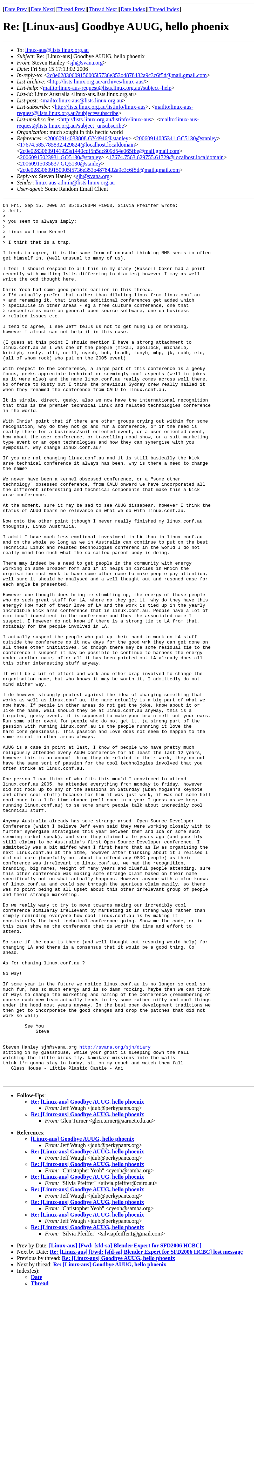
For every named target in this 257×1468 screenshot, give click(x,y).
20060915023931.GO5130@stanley (60, 157)
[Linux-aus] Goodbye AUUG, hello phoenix (82, 1315)
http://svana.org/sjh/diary (114, 1216)
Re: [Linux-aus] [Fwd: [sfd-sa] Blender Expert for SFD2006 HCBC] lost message (146, 1427)
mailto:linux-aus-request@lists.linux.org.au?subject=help (107, 88)
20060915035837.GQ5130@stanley (60, 164)
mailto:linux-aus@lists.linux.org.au (82, 100)
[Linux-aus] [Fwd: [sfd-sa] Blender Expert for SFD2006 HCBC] (125, 1421)
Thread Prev (71, 9)
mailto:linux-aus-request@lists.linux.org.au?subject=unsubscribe (108, 122)
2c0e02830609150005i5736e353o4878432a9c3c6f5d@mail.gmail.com (127, 75)
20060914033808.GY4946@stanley (87, 138)
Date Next (42, 9)
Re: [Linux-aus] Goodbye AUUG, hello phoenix (87, 1277)
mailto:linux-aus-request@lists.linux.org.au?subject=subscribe (105, 110)
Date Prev (16, 9)
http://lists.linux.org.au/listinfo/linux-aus (100, 107)
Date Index (133, 9)
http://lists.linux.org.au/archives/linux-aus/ (97, 82)
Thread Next (103, 9)
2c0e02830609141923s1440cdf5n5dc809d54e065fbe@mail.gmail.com (100, 151)
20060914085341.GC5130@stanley (176, 138)
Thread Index (164, 9)
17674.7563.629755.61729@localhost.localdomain (166, 157)
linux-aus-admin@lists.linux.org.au (75, 183)
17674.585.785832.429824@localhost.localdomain (77, 145)
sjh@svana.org (86, 63)
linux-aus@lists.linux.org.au (57, 50)
